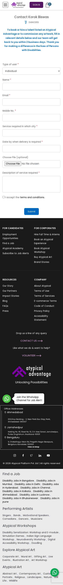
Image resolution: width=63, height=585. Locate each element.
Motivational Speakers (36, 515)
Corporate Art (11, 556)
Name (7, 79)
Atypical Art (12, 567)
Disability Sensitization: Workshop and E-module (31, 532)
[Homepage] (17, 5)
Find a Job (8, 243)
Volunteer (31, 355)
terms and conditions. (32, 197)
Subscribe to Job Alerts (16, 253)
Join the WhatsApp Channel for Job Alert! (28, 398)
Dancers (24, 519)
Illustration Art (21, 560)
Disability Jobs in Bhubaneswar (21, 498)
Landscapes (34, 577)
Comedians (10, 519)
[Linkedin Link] (40, 455)
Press (6, 311)
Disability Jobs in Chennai (35, 487)
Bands (17, 515)
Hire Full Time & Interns (47, 234)
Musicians (37, 519)
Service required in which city (20, 126)
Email (6, 95)
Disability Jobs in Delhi (28, 484)
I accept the (25, 197)
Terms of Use (41, 290)
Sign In (36, 4)
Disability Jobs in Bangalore (19, 480)
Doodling (37, 543)
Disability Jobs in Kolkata (17, 491)
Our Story (8, 285)
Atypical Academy (13, 248)
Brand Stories (41, 262)
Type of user (11, 64)
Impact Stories (11, 296)
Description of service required (21, 172)
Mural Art (26, 556)
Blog (5, 301)
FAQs (5, 306)
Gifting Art (40, 556)
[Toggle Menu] (5, 5)
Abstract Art (10, 573)
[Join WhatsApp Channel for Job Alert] (7, 399)
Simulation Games (14, 536)
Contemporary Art (30, 573)
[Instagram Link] (14, 455)
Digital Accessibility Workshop (29, 541)
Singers (7, 515)
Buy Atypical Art (43, 257)
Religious (20, 577)
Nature (48, 577)
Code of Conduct (44, 306)
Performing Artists (18, 508)
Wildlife (13, 580)
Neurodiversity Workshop (31, 539)
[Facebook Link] (23, 455)
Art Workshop (39, 560)
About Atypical (42, 285)
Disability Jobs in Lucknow (35, 494)
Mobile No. (9, 110)
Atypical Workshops (19, 525)
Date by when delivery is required (23, 141)
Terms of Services (44, 296)
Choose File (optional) (15, 157)
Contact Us (31, 340)
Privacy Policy (42, 311)
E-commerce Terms (45, 301)
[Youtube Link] (48, 455)
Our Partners (10, 290)
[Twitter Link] (31, 455)
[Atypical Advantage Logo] (31, 371)
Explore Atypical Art (19, 549)
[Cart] (48, 4)
